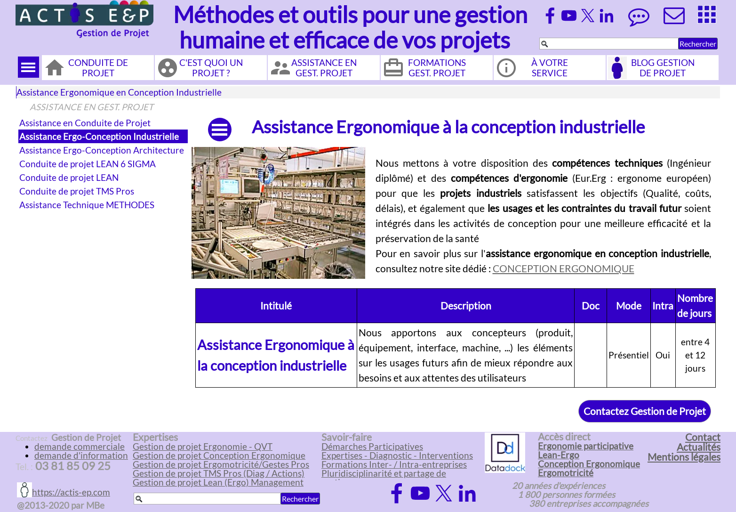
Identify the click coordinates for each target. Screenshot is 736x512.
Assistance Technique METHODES (86, 205)
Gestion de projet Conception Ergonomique (219, 455)
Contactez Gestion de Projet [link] (645, 411)
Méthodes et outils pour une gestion (350, 14)
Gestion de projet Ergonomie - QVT (202, 446)
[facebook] (550, 15)
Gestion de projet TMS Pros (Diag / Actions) (218, 473)
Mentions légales (684, 457)
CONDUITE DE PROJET (98, 67)
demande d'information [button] (81, 455)
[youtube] (569, 15)
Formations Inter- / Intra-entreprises (394, 464)
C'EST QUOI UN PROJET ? (211, 67)
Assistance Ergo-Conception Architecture (101, 150)
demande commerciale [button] (79, 446)
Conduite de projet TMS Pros (76, 191)
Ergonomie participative (585, 446)
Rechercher (698, 43)
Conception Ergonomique (589, 464)
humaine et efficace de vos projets (344, 39)
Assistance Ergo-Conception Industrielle (99, 136)
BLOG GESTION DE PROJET (663, 67)
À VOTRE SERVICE (549, 67)
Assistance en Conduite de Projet (85, 123)
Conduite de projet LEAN (69, 177)
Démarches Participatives (372, 446)
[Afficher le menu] (28, 67)
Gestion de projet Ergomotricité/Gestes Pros (221, 464)
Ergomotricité (565, 473)
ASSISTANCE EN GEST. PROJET (324, 67)
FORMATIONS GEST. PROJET (437, 67)
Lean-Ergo (558, 455)
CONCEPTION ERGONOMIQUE (563, 268)
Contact (702, 437)
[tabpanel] (544, 215)
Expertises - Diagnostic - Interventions (397, 455)
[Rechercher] (609, 43)
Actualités (698, 447)
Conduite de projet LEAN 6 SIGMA (87, 164)
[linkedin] (606, 15)
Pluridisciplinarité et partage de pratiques (383, 478)
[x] (587, 15)
